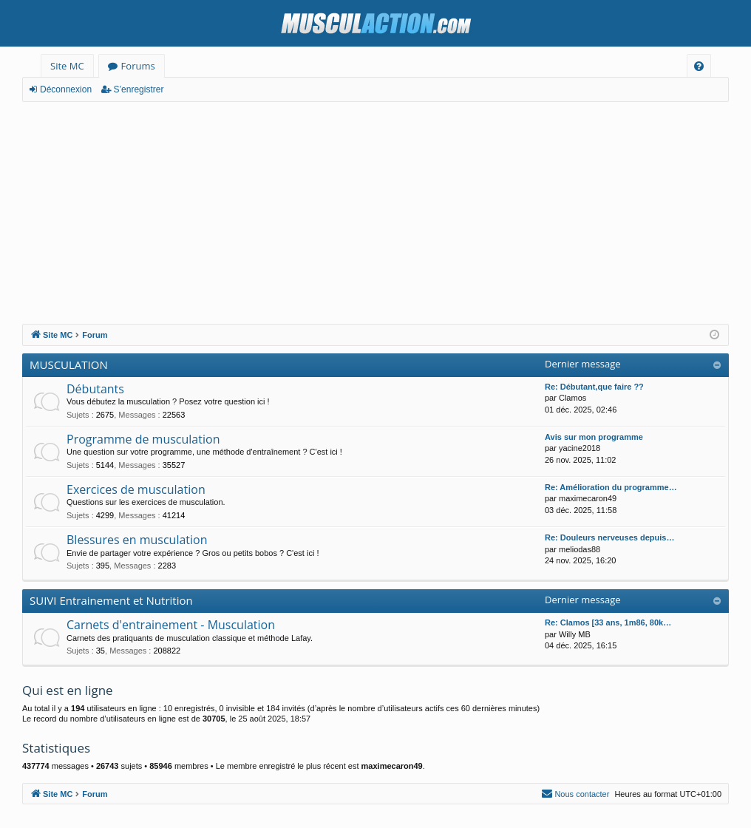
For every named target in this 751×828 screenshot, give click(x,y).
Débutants (95, 389)
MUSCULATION (69, 364)
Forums (138, 65)
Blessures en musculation (137, 540)
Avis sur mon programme (594, 436)
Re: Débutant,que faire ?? (594, 386)
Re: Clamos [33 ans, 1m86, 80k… (608, 622)
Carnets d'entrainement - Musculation (171, 625)
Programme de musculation (143, 439)
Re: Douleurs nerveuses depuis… (609, 537)
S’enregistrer (138, 89)
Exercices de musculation (136, 489)
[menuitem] (698, 66)
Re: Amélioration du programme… (611, 487)
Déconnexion (66, 89)
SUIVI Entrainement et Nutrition (111, 600)
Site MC (67, 65)
